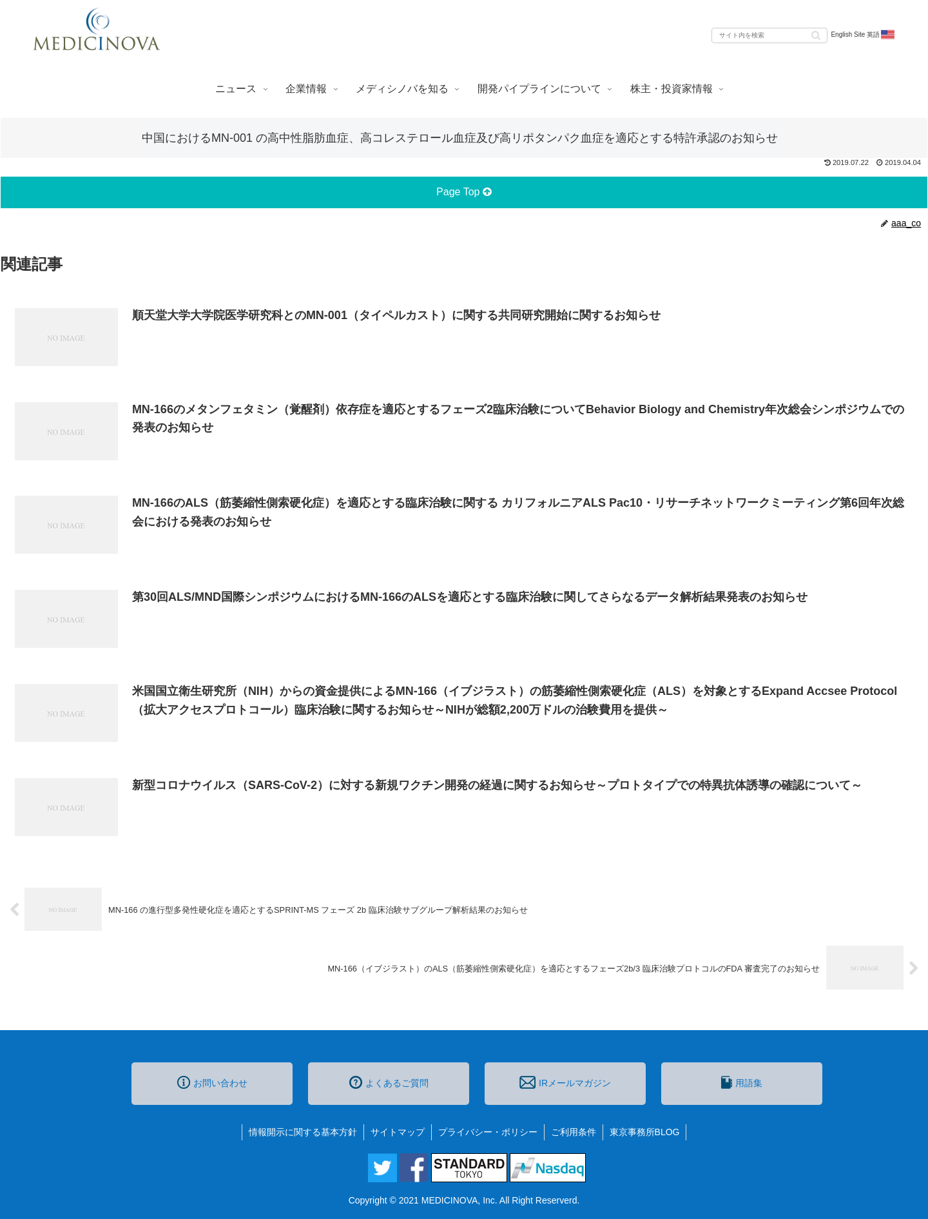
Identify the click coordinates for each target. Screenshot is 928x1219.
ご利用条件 (573, 1132)
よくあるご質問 (389, 1082)
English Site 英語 (863, 35)
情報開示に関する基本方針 (303, 1132)
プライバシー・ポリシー (487, 1132)
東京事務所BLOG (645, 1132)
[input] (769, 35)
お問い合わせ (212, 1082)
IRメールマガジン (565, 1082)
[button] (816, 34)
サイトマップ (398, 1132)
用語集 (741, 1082)
